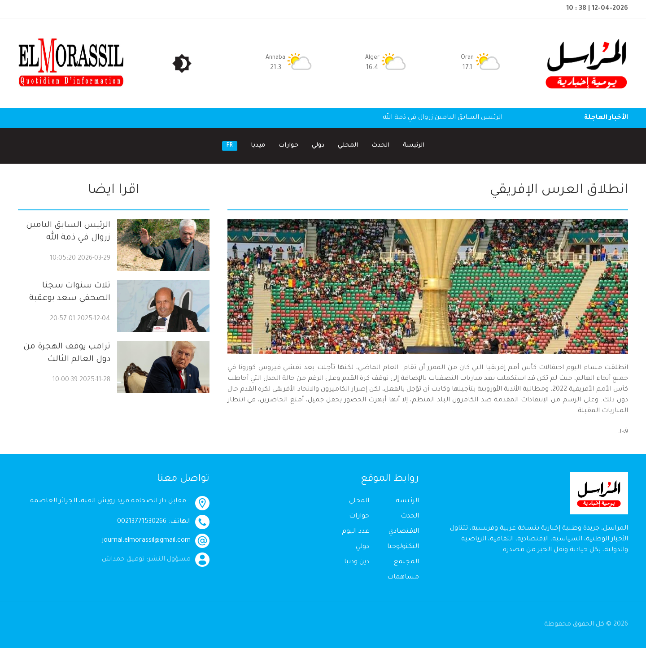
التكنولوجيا (403, 547)
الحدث (380, 145)
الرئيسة (413, 145)
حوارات (288, 145)
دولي (318, 145)
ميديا (258, 145)
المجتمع (406, 562)
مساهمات (403, 577)
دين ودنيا (356, 562)
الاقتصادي (403, 531)
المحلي (348, 145)
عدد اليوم (355, 531)
